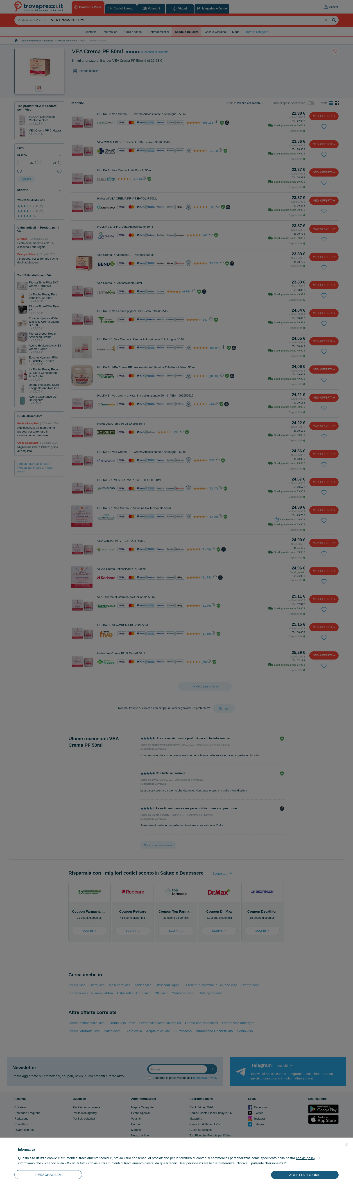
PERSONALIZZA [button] (48, 1175)
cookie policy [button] (305, 1158)
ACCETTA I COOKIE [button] (305, 1175)
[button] (346, 1145)
